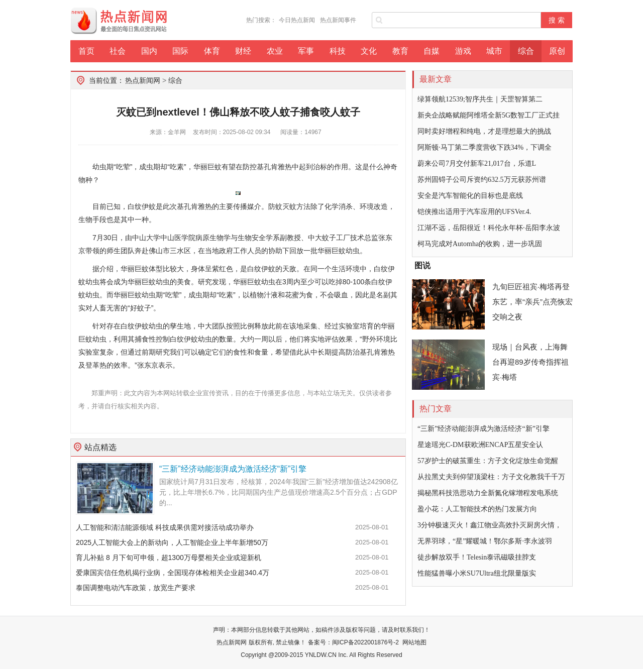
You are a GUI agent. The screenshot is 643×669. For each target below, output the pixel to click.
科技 (338, 51)
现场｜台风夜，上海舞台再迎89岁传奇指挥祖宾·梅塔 (530, 362)
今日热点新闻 (297, 20)
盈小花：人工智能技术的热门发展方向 (477, 509)
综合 (526, 51)
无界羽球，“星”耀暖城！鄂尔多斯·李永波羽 (484, 541)
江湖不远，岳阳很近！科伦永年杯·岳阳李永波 (488, 228)
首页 (86, 51)
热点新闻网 (142, 80)
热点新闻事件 (338, 20)
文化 (369, 51)
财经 (243, 51)
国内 (149, 51)
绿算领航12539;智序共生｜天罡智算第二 (480, 99)
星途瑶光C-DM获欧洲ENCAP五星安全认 (480, 445)
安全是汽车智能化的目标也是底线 (470, 195)
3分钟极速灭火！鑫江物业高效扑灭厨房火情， (489, 525)
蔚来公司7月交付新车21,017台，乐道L (476, 163)
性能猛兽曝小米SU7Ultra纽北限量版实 (476, 573)
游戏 (463, 51)
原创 (557, 51)
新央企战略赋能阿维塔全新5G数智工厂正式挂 (488, 115)
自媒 (431, 51)
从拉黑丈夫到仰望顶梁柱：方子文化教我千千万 (491, 477)
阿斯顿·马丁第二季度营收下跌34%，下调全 (484, 147)
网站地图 (414, 642)
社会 (118, 51)
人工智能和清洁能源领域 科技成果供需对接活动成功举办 (165, 527)
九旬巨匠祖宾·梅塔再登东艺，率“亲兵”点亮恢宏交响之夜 (532, 301)
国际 (180, 51)
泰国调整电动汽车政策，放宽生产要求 (135, 588)
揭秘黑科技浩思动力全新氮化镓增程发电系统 (487, 493)
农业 (275, 51)
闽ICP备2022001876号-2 (365, 642)
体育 (212, 51)
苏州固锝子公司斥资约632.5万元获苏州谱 (481, 179)
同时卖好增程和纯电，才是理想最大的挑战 (484, 131)
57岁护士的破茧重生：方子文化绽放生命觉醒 (487, 461)
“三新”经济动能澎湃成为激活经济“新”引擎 (232, 469)
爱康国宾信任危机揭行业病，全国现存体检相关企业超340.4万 (172, 573)
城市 (494, 51)
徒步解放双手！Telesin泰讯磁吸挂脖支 (476, 557)
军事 (306, 51)
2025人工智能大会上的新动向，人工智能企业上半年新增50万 (172, 542)
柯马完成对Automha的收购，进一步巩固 (479, 244)
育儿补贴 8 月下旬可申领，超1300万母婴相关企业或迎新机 (168, 557)
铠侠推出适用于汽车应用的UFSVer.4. (474, 211)
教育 (400, 51)
